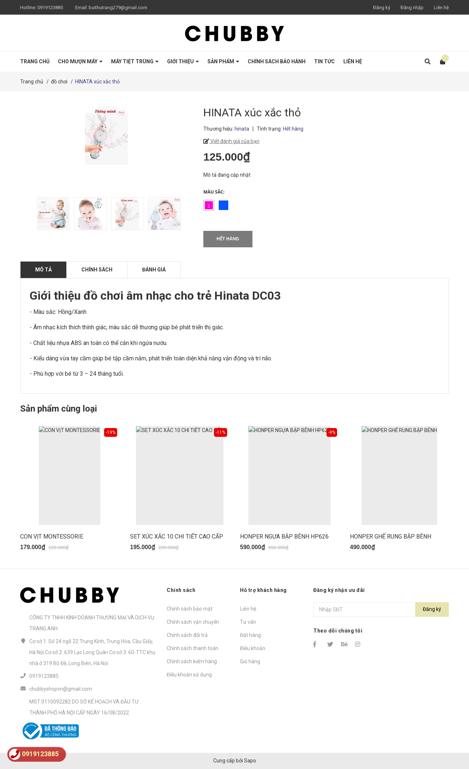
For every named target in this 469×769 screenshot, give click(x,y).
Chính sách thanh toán (192, 648)
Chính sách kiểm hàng (192, 661)
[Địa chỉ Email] (381, 609)
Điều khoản (252, 648)
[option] (52, 213)
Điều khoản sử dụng (189, 675)
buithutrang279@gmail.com (118, 7)
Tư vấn (248, 622)
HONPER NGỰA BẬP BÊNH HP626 (284, 536)
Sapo (250, 761)
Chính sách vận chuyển (193, 622)
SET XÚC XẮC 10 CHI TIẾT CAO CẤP (176, 536)
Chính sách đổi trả (187, 635)
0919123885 (50, 7)
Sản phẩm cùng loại (58, 409)
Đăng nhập (412, 7)
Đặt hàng (250, 635)
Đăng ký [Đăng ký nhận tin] (432, 609)
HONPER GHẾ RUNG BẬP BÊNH (390, 536)
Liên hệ (441, 7)
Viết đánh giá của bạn (234, 141)
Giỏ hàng (250, 661)
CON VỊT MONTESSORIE (51, 536)
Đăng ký (381, 7)
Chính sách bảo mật (190, 609)
